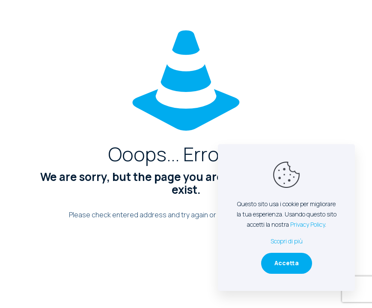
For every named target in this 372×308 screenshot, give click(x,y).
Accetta (286, 263)
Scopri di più (287, 241)
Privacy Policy (307, 224)
